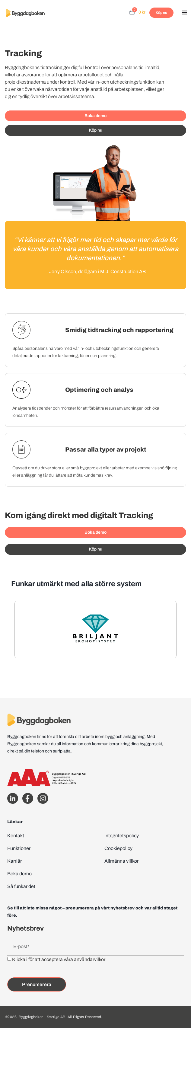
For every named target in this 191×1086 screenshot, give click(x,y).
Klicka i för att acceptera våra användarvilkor (58, 959)
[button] (184, 13)
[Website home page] (25, 12)
